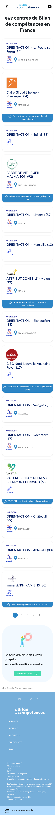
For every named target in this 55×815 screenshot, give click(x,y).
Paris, (39, 792)
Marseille (10, 794)
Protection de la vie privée (17, 774)
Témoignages (15, 742)
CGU (9, 768)
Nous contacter (13, 776)
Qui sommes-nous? (14, 763)
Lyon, (44, 792)
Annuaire (13, 721)
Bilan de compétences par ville (19, 797)
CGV (9, 771)
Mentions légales (13, 766)
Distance (13, 728)
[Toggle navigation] (7, 6)
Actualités (14, 735)
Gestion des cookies (14, 800)
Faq (11, 749)
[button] (19, 699)
